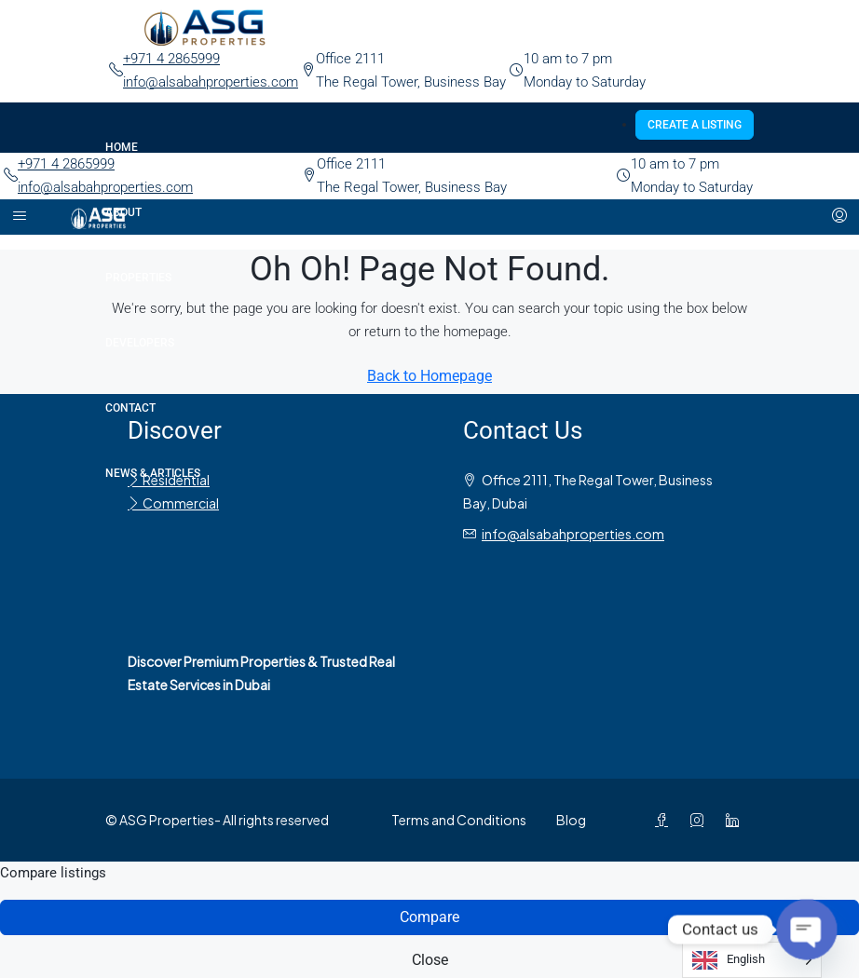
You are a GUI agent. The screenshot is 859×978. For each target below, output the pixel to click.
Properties (138, 277)
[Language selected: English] (752, 960)
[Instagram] (700, 819)
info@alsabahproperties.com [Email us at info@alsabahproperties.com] (573, 533)
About (123, 212)
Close (430, 960)
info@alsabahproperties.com (210, 82)
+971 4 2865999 (171, 58)
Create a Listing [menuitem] (695, 124)
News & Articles (152, 473)
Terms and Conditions (458, 819)
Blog (571, 819)
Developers (139, 342)
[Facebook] (665, 819)
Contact (130, 407)
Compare (429, 917)
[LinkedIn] (736, 819)
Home (121, 147)
